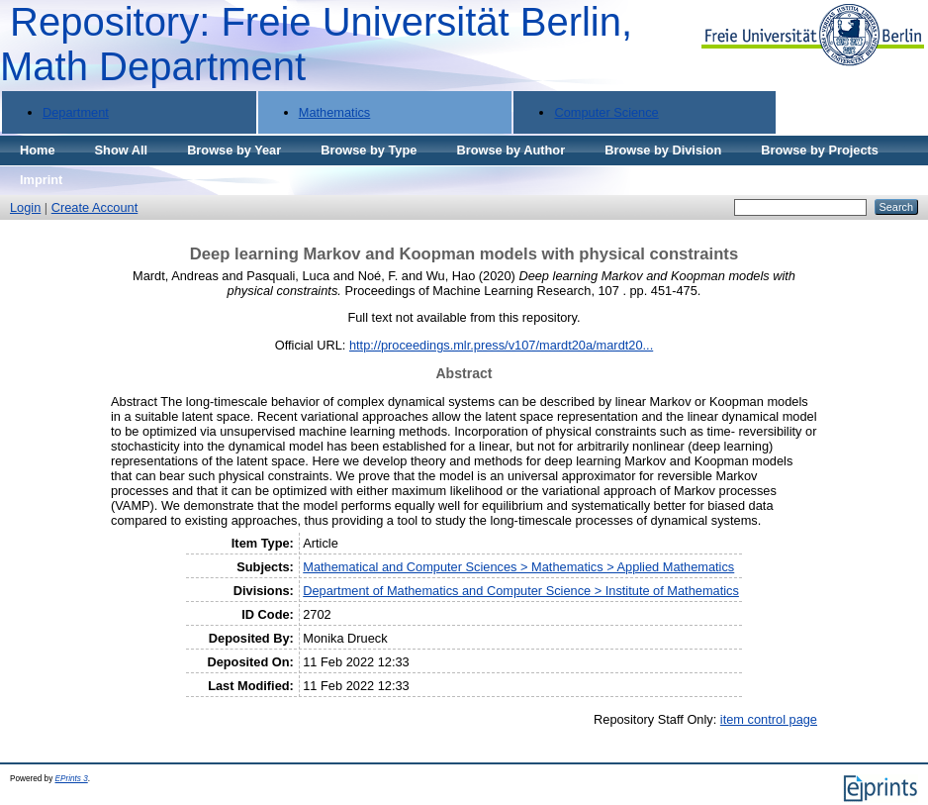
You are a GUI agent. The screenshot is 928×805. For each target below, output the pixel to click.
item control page (768, 719)
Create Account (95, 207)
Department (76, 112)
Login (25, 207)
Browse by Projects (820, 150)
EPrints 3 (71, 778)
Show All (121, 150)
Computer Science (606, 112)
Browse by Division (662, 150)
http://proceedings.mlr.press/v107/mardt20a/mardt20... (501, 345)
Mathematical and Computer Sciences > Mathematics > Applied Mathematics (518, 566)
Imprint (41, 179)
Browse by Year (234, 150)
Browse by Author (510, 150)
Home (37, 150)
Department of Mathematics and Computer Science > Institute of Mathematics (521, 590)
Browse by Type (369, 150)
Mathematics (335, 112)
